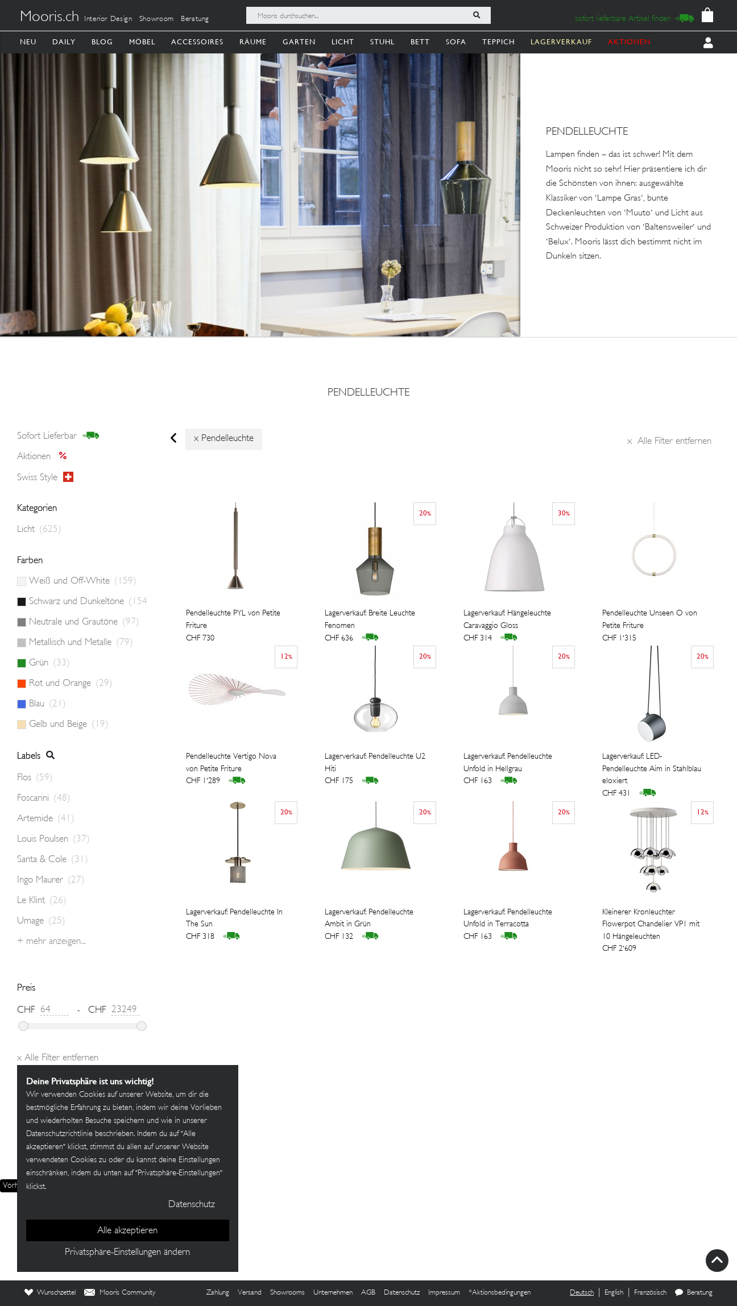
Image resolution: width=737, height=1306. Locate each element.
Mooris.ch (49, 17)
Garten (299, 42)
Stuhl (382, 42)
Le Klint (42, 900)
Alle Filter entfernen (669, 441)
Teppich (498, 42)
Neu (28, 42)
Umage (41, 921)
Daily (64, 42)
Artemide (45, 818)
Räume (253, 42)
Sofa (456, 42)
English (613, 1293)
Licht (343, 42)
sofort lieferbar (58, 435)
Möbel (142, 42)
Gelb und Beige (69, 724)
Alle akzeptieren (127, 1231)
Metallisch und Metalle (81, 642)
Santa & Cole (52, 859)
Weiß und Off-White (82, 581)
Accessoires (197, 42)
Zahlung (217, 1293)
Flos (35, 778)
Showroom (156, 19)
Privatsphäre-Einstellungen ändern (127, 1252)
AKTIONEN (629, 42)
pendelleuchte (368, 393)
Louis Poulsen (53, 839)
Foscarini (44, 798)
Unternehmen (333, 1293)
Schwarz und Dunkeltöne (88, 601)
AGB (368, 1293)
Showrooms (287, 1293)
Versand (250, 1293)
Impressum (444, 1293)
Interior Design (108, 19)
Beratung (195, 19)
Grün (49, 663)
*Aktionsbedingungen (500, 1293)
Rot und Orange (71, 683)
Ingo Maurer (51, 880)
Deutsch (582, 1293)
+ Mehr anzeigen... (51, 941)
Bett (420, 42)
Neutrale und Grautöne (84, 622)
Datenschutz (402, 1293)
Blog (102, 42)
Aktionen (45, 456)
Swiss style (45, 477)
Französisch (650, 1293)
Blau (47, 704)
